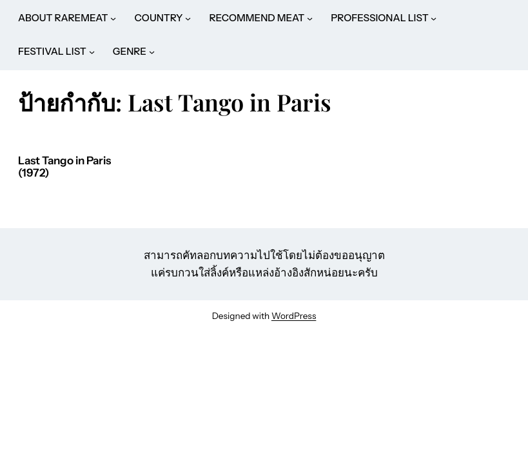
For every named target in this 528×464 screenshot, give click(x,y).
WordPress (293, 316)
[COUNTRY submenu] (188, 18)
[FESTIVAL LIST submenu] (92, 52)
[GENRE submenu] (152, 52)
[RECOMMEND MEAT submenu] (310, 18)
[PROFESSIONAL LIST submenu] (433, 18)
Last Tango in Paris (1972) (64, 167)
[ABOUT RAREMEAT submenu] (113, 18)
